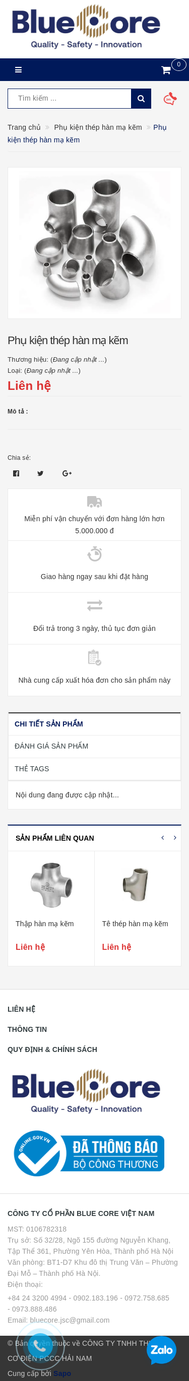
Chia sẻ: (19, 457)
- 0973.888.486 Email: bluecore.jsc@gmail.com (59, 1314)
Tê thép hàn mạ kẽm (135, 924)
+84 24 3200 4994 (37, 1298)
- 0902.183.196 (93, 1298)
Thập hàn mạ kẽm (45, 924)
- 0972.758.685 (144, 1298)
